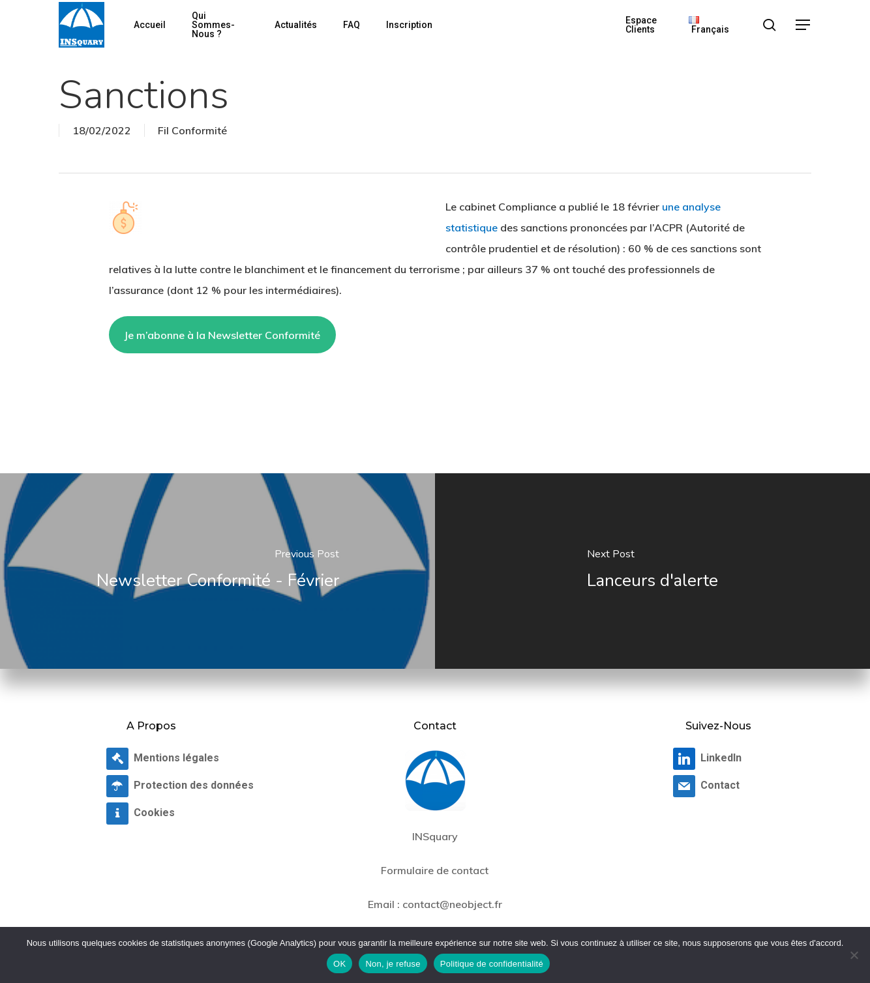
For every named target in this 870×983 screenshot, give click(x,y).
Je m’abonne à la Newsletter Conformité (222, 335)
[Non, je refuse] (853, 954)
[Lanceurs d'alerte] (652, 571)
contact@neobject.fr (452, 904)
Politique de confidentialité (491, 964)
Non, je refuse (392, 964)
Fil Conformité (192, 130)
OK (339, 964)
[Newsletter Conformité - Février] (217, 571)
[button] (803, 25)
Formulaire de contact (434, 870)
